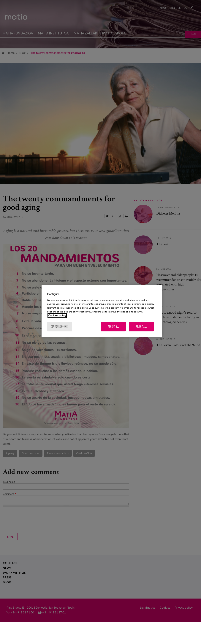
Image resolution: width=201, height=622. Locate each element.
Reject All (141, 326)
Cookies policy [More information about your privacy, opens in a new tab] (57, 315)
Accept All (113, 326)
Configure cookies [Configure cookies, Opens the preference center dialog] (60, 326)
